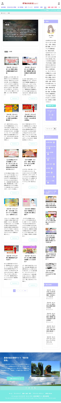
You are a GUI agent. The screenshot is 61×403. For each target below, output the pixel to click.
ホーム (10, 393)
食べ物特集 (50, 153)
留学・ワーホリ (51, 159)
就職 (50, 168)
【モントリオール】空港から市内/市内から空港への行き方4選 (51, 205)
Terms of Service (48, 398)
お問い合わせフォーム (15, 378)
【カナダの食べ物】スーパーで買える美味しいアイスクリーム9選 (51, 221)
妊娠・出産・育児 (26, 393)
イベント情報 (50, 181)
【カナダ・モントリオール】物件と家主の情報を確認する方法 (11, 70)
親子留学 (51, 164)
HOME (4, 13)
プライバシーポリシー (38, 393)
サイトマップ (17, 393)
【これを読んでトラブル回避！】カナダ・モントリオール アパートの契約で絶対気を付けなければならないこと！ (12, 164)
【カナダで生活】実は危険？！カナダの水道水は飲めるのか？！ (51, 256)
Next (25, 290)
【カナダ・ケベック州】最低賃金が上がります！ (11, 257)
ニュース (51, 177)
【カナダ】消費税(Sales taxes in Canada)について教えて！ (51, 273)
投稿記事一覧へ (50, 105)
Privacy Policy (37, 398)
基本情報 (51, 142)
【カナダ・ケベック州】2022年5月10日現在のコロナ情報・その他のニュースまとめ (50, 293)
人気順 (10, 51)
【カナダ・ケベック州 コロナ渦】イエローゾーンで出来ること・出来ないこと (11, 211)
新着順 (6, 51)
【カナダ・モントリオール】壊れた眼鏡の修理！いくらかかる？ (30, 258)
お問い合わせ (48, 393)
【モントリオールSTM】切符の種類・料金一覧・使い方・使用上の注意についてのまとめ (51, 239)
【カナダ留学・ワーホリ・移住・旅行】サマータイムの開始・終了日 (30, 162)
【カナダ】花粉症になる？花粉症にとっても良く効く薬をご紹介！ (30, 211)
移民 (9, 13)
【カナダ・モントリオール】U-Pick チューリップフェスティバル (50, 339)
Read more (14, 98)
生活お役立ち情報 (50, 147)
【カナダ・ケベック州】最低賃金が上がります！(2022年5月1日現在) (30, 117)
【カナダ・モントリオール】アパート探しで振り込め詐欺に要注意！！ (11, 117)
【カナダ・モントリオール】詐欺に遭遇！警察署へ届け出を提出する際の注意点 (30, 71)
